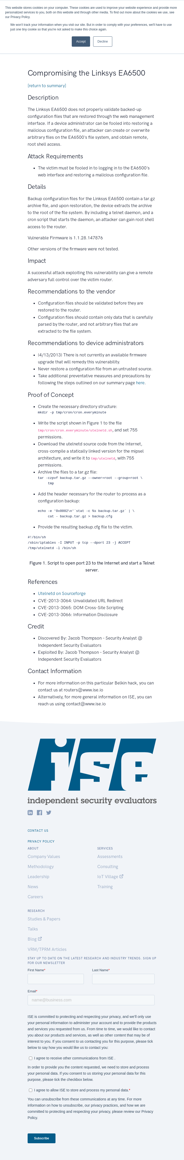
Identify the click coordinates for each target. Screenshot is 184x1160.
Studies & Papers (44, 918)
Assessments (110, 856)
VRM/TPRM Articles (47, 949)
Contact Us (38, 830)
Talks (33, 929)
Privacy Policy (41, 841)
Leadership (38, 876)
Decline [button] (103, 41)
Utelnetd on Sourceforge (62, 593)
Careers (35, 896)
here (140, 382)
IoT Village (110, 876)
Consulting (107, 866)
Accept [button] (81, 41)
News (33, 886)
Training (105, 886)
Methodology (41, 866)
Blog (35, 939)
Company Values (44, 856)
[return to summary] (47, 85)
